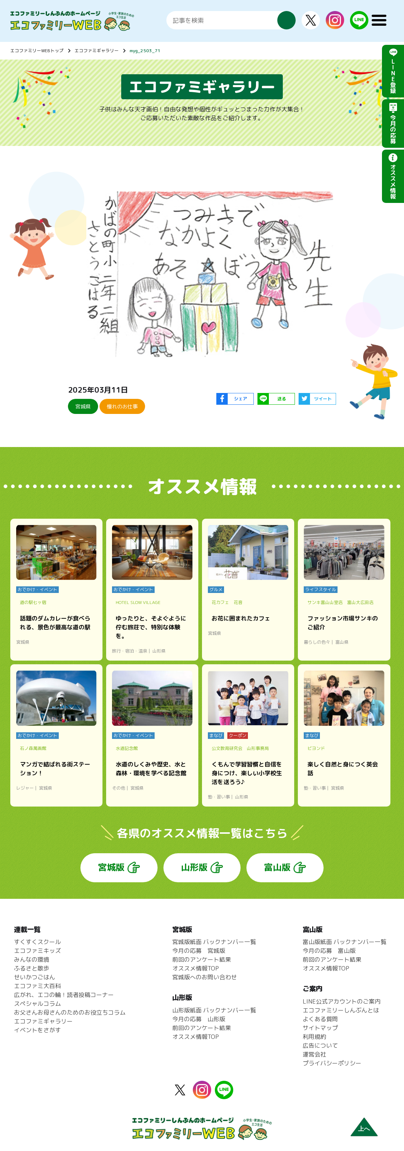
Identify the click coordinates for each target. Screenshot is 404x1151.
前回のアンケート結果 (201, 959)
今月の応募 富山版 (329, 951)
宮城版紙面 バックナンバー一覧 (214, 942)
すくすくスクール (37, 942)
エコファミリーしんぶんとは (341, 1010)
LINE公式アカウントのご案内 (341, 1001)
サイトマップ (320, 1028)
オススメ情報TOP (195, 968)
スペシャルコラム (37, 1004)
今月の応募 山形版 (198, 1019)
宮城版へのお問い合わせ (204, 977)
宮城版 (111, 867)
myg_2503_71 (145, 50)
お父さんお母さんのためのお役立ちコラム (70, 1012)
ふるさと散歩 (31, 968)
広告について (320, 1045)
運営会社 (314, 1054)
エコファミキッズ (37, 951)
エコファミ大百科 (37, 986)
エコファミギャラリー (97, 50)
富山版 (277, 867)
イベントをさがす (37, 1030)
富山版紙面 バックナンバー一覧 (344, 942)
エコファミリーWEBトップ (37, 50)
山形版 (194, 867)
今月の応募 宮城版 (198, 951)
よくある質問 (320, 1019)
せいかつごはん (34, 977)
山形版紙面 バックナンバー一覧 (214, 1010)
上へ (364, 1129)
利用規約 (314, 1037)
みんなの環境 (31, 959)
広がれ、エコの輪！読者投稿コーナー (64, 995)
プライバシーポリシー (332, 1063)
